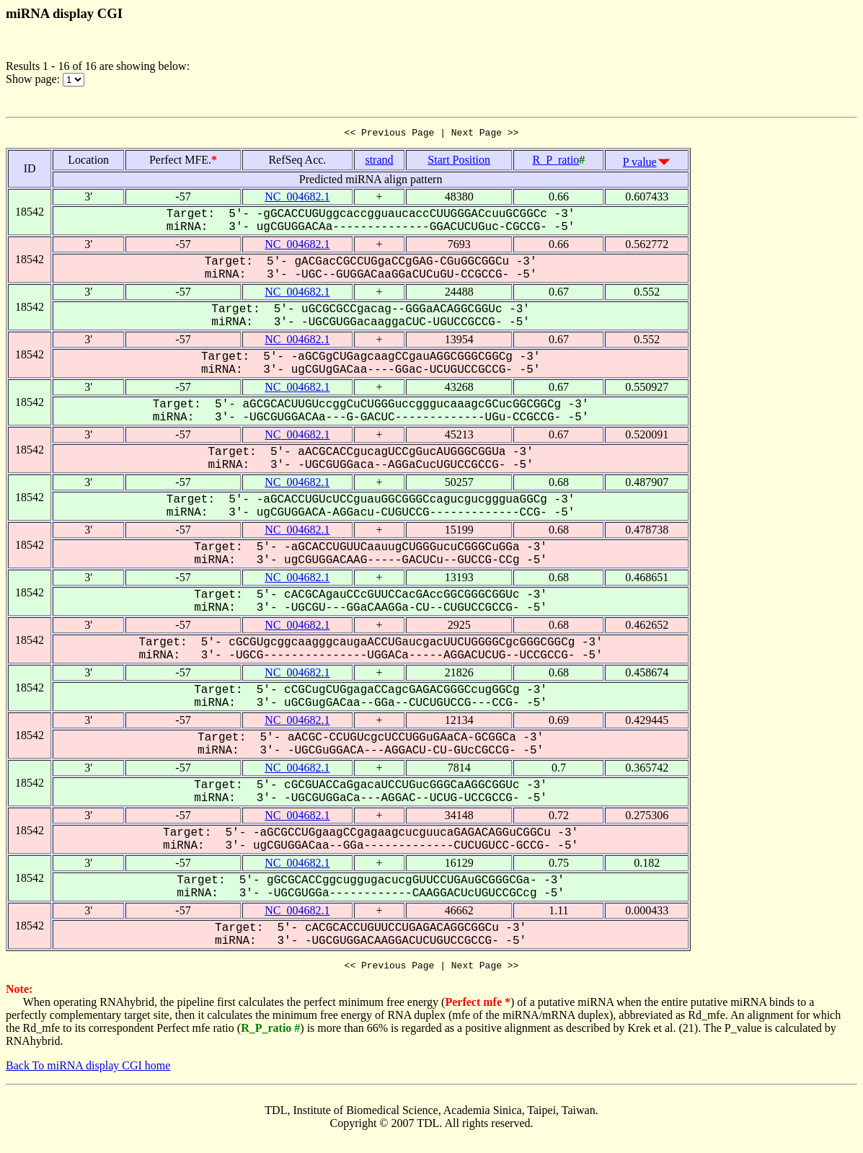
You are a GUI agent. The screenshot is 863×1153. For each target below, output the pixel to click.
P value (640, 164)
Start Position (459, 162)
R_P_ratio (555, 162)
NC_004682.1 (297, 199)
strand (379, 162)
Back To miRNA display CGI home (88, 1070)
